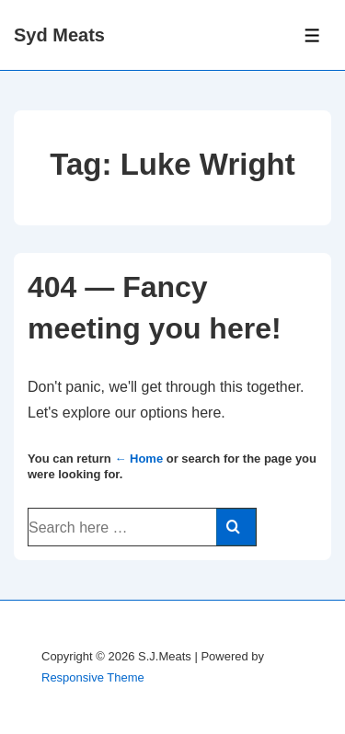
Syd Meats (59, 35)
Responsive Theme (92, 677)
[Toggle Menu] (312, 35)
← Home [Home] (138, 458)
